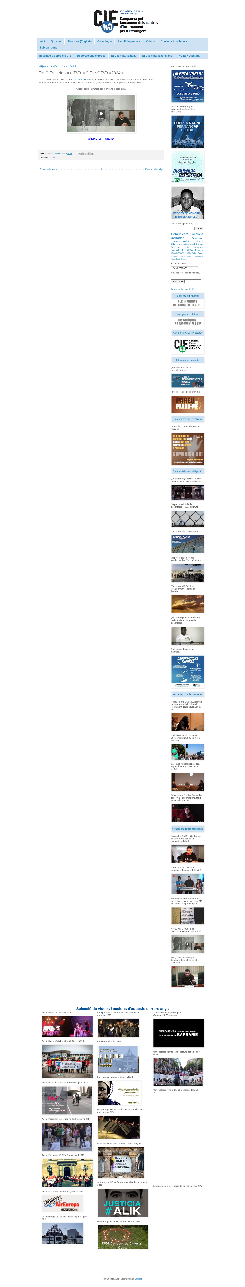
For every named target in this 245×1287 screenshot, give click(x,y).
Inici (42, 41)
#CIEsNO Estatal (189, 55)
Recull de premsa (129, 41)
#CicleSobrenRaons (195, 253)
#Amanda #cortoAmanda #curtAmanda (187, 256)
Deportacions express (91, 55)
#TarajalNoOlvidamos (178, 259)
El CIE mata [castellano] (157, 55)
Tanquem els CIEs (58, 154)
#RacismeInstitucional (183, 244)
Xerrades (177, 238)
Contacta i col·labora (174, 41)
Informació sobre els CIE (55, 55)
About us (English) (79, 41)
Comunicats (179, 234)
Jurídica (175, 247)
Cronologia (104, 41)
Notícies (52, 158)
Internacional (177, 250)
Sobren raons (48, 47)
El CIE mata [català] (124, 55)
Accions (197, 234)
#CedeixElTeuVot (178, 253)
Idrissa (199, 244)
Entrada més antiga (154, 169)
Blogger (138, 1279)
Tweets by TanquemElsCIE (183, 289)
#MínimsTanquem (195, 250)
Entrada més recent (48, 169)
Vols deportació (194, 247)
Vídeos (150, 41)
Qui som (56, 41)
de (81, 79)
